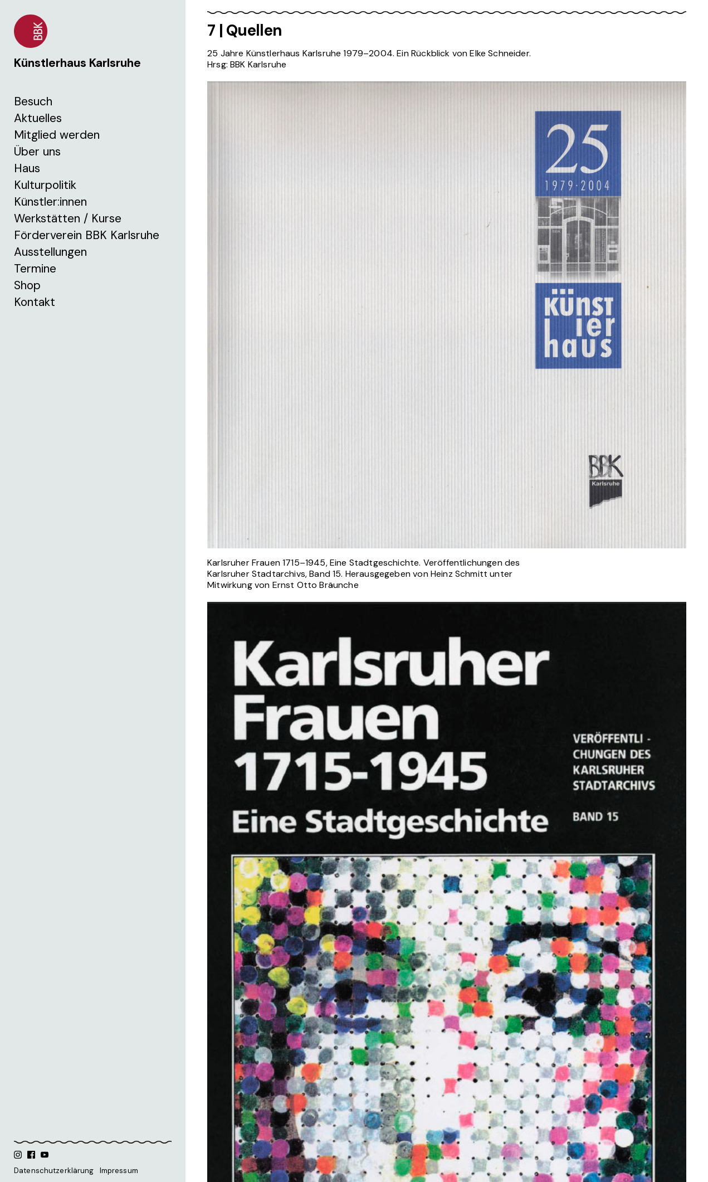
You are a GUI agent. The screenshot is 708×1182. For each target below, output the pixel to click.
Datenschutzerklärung (54, 1170)
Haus (27, 168)
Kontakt (34, 302)
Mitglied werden (57, 135)
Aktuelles (38, 118)
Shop (27, 285)
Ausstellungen (50, 252)
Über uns (37, 151)
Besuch (33, 101)
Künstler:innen (50, 202)
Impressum (119, 1170)
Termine (35, 268)
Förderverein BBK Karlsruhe (86, 235)
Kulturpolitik (45, 185)
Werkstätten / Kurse (67, 218)
